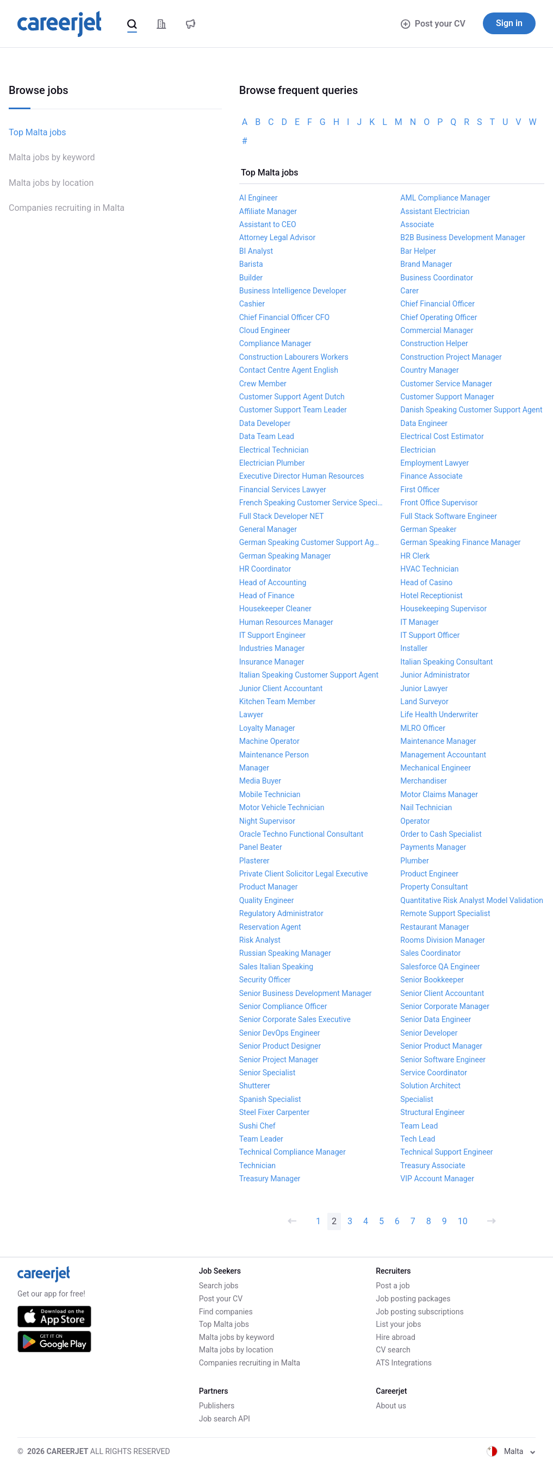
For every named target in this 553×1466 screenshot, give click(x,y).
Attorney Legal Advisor (277, 237)
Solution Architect (430, 1085)
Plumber (414, 860)
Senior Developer (428, 1033)
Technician (257, 1165)
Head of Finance (267, 595)
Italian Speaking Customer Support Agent (308, 675)
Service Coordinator (433, 1072)
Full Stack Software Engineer (448, 516)
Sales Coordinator (430, 953)
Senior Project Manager (279, 1059)
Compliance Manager (275, 343)
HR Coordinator (265, 569)
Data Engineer (424, 423)
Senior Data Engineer (435, 1019)
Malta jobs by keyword (52, 157)
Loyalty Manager (267, 728)
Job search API (224, 1418)
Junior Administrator (435, 675)
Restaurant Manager (434, 927)
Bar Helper (418, 251)
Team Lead (419, 1126)
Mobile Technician (270, 794)
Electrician (418, 450)
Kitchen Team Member (277, 701)
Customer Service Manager (446, 383)
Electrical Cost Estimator (441, 436)
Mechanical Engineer (435, 767)
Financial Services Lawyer (282, 489)
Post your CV (433, 23)
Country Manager (429, 370)
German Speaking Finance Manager (460, 542)
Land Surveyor (424, 701)
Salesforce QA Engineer (440, 966)
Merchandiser (423, 780)
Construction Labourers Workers (294, 357)
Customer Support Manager (447, 396)
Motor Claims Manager (439, 794)
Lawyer (251, 714)
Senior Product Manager (441, 1046)
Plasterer (254, 860)
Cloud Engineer (264, 330)
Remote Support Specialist (445, 913)
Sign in (509, 23)
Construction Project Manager (450, 357)
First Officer (419, 489)
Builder (251, 277)
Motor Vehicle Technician (282, 807)
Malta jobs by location (51, 183)
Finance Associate (431, 476)
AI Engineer (258, 197)
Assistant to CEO (267, 224)
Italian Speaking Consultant (446, 661)
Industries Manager (272, 648)
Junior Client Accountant (281, 688)
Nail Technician (426, 807)
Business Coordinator (436, 277)
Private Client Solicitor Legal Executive (303, 873)
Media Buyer (260, 780)
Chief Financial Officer (437, 303)
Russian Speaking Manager (285, 953)
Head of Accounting (273, 582)
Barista (251, 264)
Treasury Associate (432, 1165)
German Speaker (428, 529)
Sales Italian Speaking (276, 966)
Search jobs (219, 1285)
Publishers (217, 1405)
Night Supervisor (267, 821)
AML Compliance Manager (445, 197)
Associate (417, 224)
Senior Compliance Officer (283, 1006)
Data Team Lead (266, 436)
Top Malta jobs (37, 132)
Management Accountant (443, 754)
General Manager (268, 529)
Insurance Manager (272, 661)
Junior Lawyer (424, 688)
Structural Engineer (432, 1112)
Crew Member (263, 383)
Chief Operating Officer (438, 317)
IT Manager (419, 622)
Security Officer (265, 979)
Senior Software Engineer (443, 1059)
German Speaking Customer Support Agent (311, 542)
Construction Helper (434, 343)
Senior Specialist (267, 1072)
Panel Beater (260, 847)
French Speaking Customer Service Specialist (311, 502)
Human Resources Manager (286, 622)
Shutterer (254, 1085)
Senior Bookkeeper (432, 979)
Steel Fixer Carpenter (274, 1112)
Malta (511, 1451)
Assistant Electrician (434, 211)
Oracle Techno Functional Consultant (301, 834)
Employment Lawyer (434, 463)
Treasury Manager (270, 1178)
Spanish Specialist (270, 1099)
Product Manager (268, 886)
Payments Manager (433, 847)
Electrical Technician (274, 450)
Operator (415, 821)
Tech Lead (417, 1139)
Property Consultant (434, 886)
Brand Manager (426, 264)
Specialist (416, 1099)
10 (463, 1221)
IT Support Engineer (272, 635)
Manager (254, 767)
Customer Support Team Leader (293, 409)
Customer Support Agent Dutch (292, 396)
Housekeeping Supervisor (443, 608)
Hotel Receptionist (431, 595)
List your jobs (398, 1324)
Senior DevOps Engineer (279, 1033)
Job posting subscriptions (419, 1311)
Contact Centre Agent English (288, 370)
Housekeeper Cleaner (275, 608)
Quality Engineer (266, 900)
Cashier (252, 303)
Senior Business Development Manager (305, 993)
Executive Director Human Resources (301, 476)
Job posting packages (413, 1298)
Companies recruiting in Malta (67, 208)
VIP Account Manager (437, 1178)
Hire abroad (395, 1337)
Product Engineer (429, 873)
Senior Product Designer (280, 1046)
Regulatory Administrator (281, 913)
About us (391, 1405)
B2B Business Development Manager (462, 237)
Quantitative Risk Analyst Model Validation (471, 900)
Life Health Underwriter (439, 714)
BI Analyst (256, 251)
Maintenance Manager (438, 741)
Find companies (226, 1311)
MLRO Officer (422, 728)
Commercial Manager (436, 330)
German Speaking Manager (285, 556)
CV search (393, 1349)
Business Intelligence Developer (292, 290)
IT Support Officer (429, 635)
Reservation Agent (270, 927)
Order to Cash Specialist (440, 834)
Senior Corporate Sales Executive (295, 1019)
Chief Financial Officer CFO (284, 317)
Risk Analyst (260, 940)
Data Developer (265, 423)
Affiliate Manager (268, 211)
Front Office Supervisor (438, 502)
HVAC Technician (429, 569)
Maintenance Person (274, 754)
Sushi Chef (257, 1126)
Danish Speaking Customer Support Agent (471, 409)
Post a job (392, 1285)
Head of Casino (426, 582)
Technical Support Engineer (446, 1152)
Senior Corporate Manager (444, 1006)
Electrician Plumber (272, 463)
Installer (413, 648)
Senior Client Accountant (442, 993)
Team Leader (261, 1139)
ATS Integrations (404, 1362)
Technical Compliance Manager (292, 1152)
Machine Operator (269, 741)
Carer (409, 290)
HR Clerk (415, 556)
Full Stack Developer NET (281, 516)
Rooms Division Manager (442, 940)
